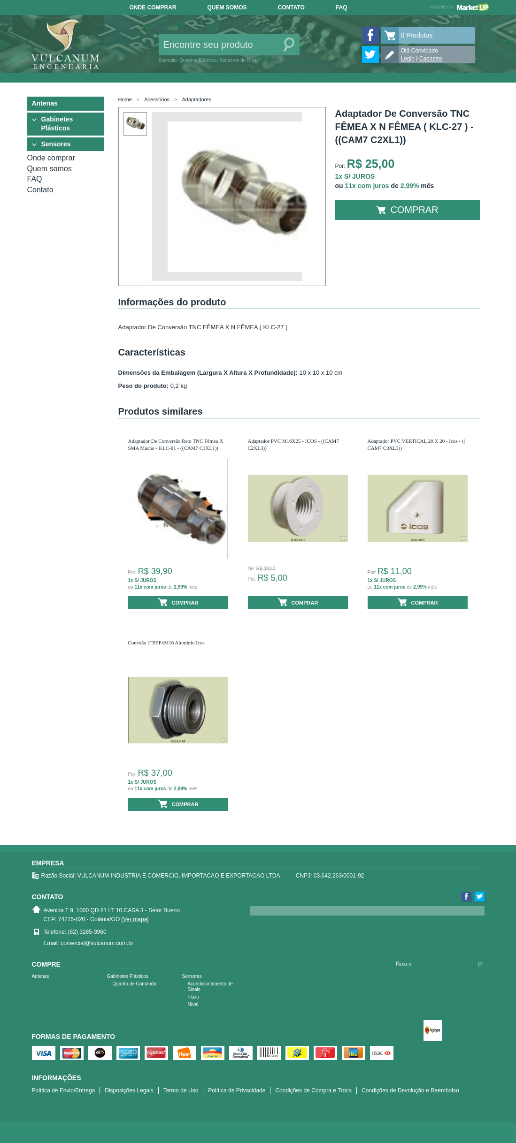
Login (408, 58)
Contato (291, 7)
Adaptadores (196, 99)
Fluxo (193, 996)
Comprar (407, 209)
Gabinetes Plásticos (57, 123)
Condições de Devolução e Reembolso (410, 1090)
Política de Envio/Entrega (63, 1090)
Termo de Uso (181, 1090)
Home (125, 99)
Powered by (459, 7)
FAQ (341, 7)
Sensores (56, 144)
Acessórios (156, 99)
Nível (193, 1004)
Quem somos (227, 7)
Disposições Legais (129, 1090)
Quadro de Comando (134, 983)
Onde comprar (153, 7)
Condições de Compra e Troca (313, 1090)
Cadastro (430, 58)
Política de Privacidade (236, 1090)
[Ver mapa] (135, 919)
